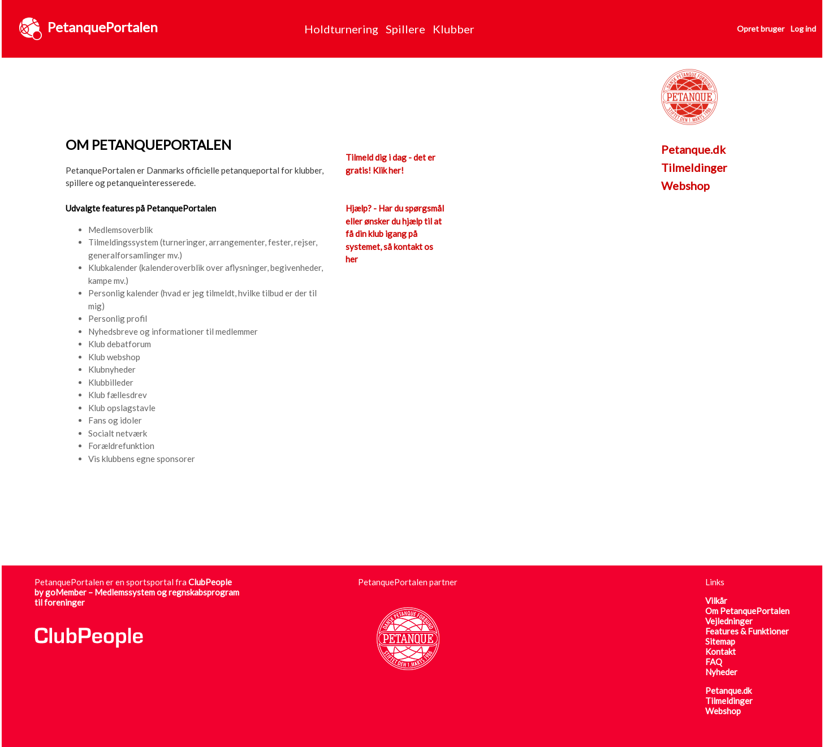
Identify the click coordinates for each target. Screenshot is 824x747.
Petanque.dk (693, 149)
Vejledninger (729, 621)
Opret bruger (760, 28)
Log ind (803, 28)
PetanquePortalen (103, 27)
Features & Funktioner (747, 631)
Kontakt (720, 651)
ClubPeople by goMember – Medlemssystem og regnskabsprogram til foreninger (136, 592)
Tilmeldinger (694, 167)
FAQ (713, 662)
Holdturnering (341, 29)
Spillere (405, 29)
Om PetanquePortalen (747, 611)
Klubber (453, 29)
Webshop (685, 185)
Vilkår (716, 600)
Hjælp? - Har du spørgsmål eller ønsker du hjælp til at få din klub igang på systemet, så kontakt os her (395, 233)
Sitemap (720, 641)
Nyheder (721, 672)
